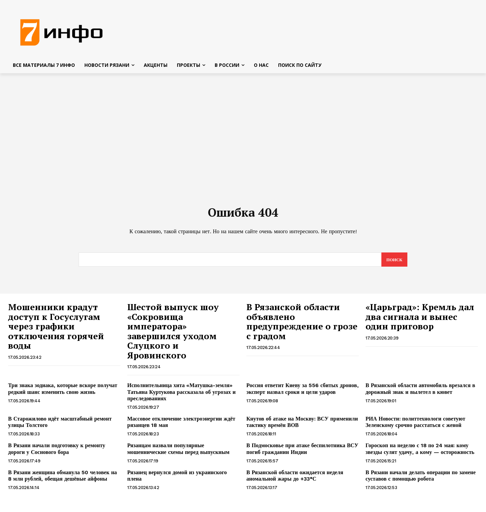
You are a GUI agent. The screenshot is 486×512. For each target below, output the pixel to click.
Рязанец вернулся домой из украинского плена (177, 478)
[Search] (394, 262)
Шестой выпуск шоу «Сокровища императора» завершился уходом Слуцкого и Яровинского (173, 333)
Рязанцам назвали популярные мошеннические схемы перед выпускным (178, 451)
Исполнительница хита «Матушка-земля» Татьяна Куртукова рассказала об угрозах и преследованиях (181, 394)
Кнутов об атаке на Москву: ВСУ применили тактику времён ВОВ (302, 424)
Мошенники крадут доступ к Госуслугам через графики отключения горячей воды (56, 329)
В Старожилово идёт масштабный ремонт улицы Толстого (60, 424)
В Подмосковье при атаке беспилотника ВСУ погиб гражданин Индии (302, 451)
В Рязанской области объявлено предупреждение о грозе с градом (301, 324)
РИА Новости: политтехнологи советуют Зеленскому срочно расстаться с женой (415, 424)
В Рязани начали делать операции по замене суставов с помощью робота (421, 478)
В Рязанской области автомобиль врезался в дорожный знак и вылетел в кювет (420, 391)
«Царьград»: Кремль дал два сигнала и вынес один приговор (420, 319)
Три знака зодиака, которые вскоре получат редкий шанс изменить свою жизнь (62, 391)
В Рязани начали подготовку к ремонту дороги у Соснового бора (56, 451)
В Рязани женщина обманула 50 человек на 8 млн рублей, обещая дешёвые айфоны (62, 478)
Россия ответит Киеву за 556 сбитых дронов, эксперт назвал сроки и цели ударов (302, 391)
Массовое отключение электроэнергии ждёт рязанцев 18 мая (181, 424)
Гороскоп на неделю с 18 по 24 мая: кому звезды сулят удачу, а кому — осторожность (420, 451)
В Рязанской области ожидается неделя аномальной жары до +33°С (294, 478)
